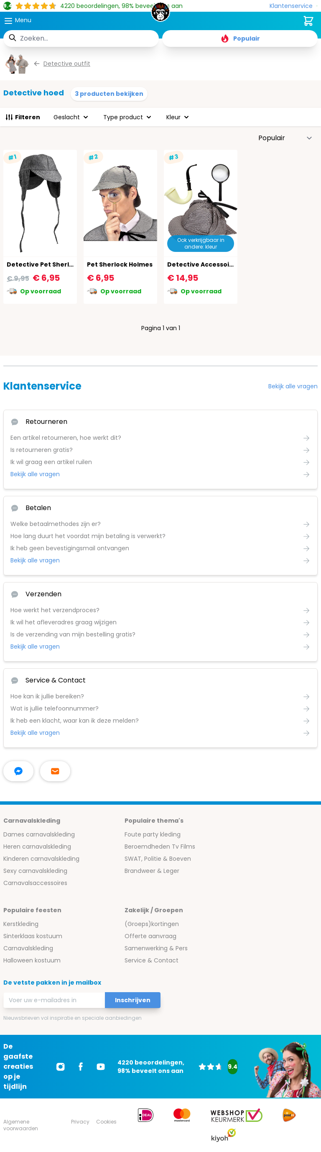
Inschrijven (132, 1000)
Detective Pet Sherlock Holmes (56, 264)
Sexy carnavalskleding (35, 871)
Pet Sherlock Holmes (120, 264)
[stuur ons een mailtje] (55, 771)
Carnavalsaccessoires (35, 883)
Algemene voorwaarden (20, 1125)
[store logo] (160, 14)
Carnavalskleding (28, 948)
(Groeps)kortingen (152, 924)
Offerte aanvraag (150, 936)
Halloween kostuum (32, 960)
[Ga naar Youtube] (101, 1066)
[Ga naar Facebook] (80, 1066)
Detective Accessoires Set (209, 264)
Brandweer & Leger (152, 871)
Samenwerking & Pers (156, 948)
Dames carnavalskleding (39, 834)
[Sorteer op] (285, 138)
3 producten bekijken (109, 94)
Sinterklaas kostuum (32, 936)
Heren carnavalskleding (37, 846)
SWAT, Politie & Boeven (158, 858)
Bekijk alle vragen (293, 386)
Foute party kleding (153, 834)
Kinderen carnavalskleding (41, 858)
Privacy (80, 1121)
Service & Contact (151, 960)
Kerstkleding (20, 924)
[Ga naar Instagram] (60, 1066)
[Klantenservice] (294, 6)
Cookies (106, 1121)
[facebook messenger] (18, 771)
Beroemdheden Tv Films (160, 846)
